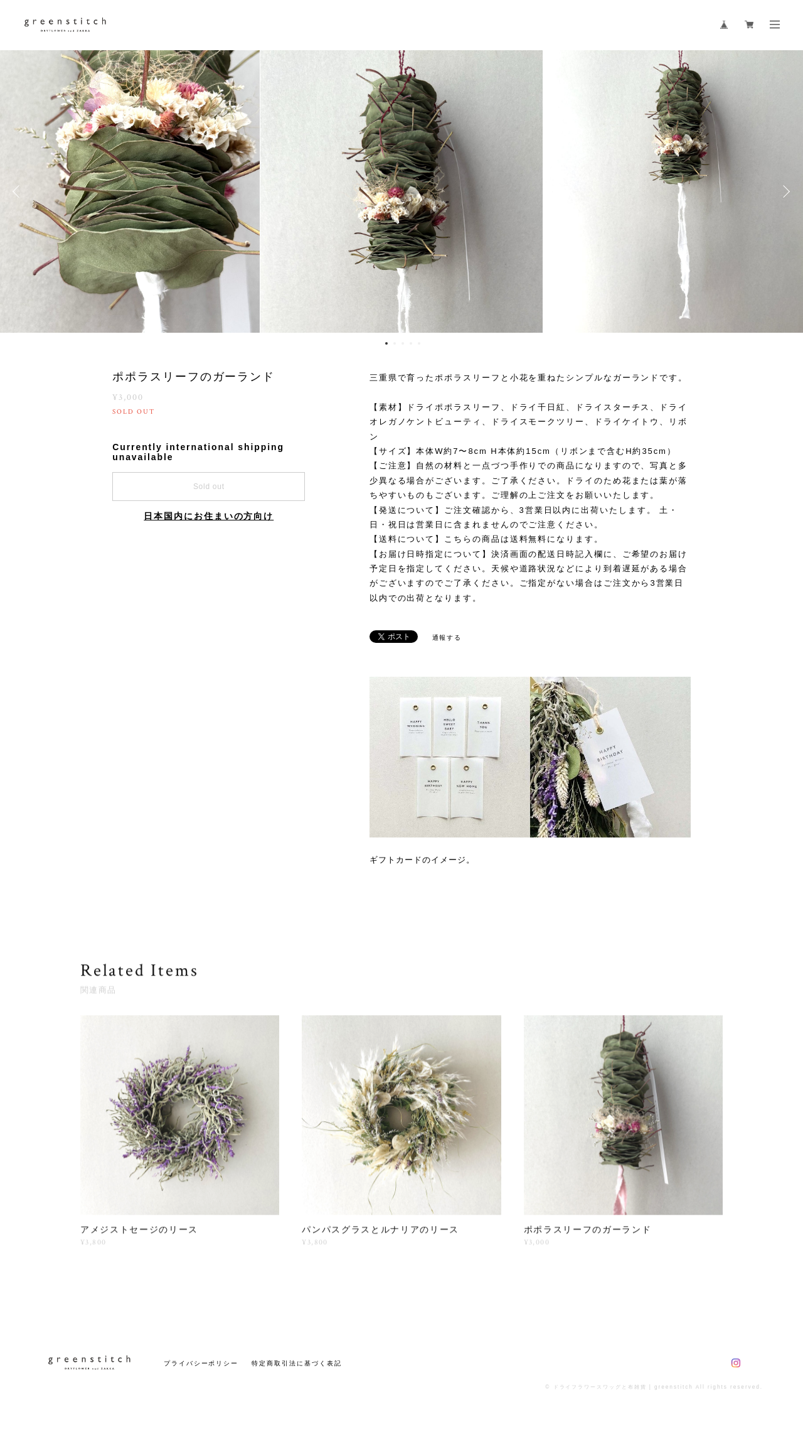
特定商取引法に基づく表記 (296, 1363)
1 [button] (386, 343)
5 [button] (419, 343)
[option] (401, 191)
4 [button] (411, 343)
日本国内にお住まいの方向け (209, 516)
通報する (447, 637)
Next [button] (784, 191)
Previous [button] (19, 191)
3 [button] (403, 343)
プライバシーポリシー (201, 1363)
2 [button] (394, 343)
